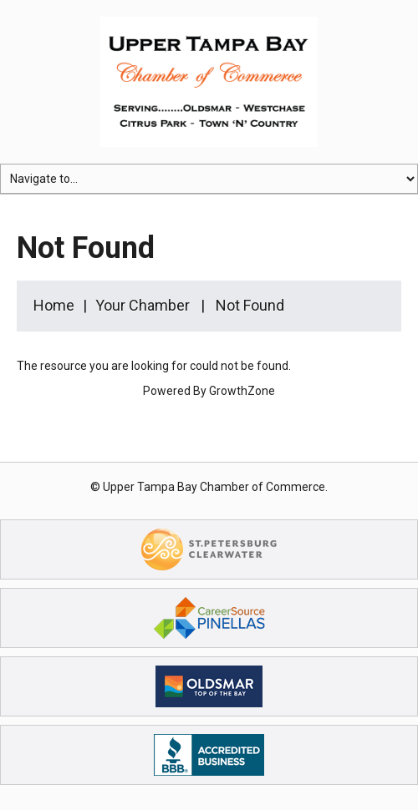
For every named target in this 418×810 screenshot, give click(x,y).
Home (53, 305)
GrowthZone (242, 390)
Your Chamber (142, 305)
